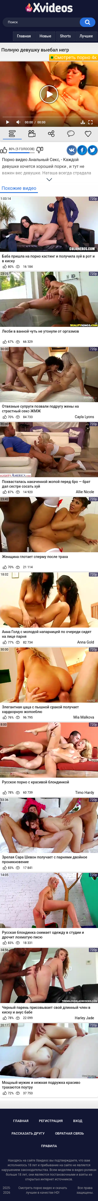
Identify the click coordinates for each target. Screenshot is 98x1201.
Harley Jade (84, 1018)
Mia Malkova (83, 717)
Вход (77, 1121)
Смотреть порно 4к (75, 57)
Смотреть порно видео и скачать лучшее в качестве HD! (42, 1190)
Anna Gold (85, 642)
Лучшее (86, 36)
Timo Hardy (84, 792)
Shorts (65, 36)
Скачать (83, 122)
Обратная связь (69, 1133)
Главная (24, 36)
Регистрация (51, 1121)
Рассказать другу (28, 1133)
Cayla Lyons (84, 417)
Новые (45, 36)
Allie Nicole (85, 492)
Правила (49, 1146)
